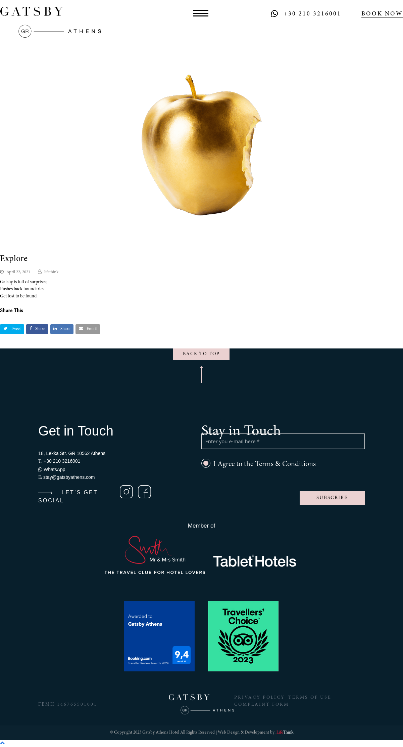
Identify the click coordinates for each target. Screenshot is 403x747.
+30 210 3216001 (312, 14)
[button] (200, 14)
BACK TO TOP (201, 354)
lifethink (51, 272)
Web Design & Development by (255, 733)
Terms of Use (310, 697)
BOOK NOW (382, 14)
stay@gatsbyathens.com (69, 477)
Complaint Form (261, 704)
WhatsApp (51, 469)
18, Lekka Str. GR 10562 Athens (71, 453)
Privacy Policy (259, 697)
